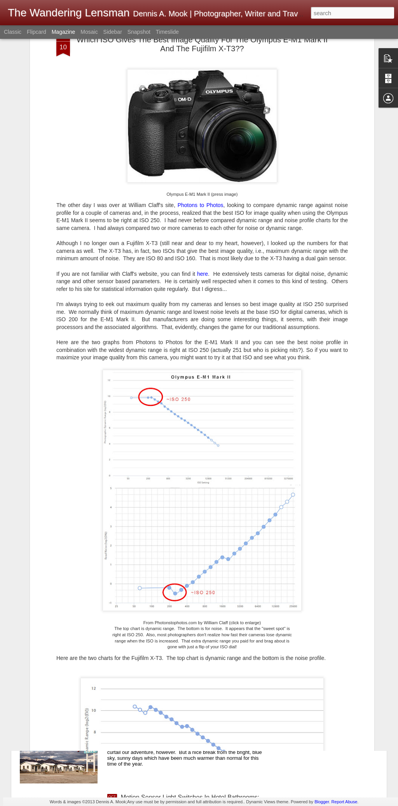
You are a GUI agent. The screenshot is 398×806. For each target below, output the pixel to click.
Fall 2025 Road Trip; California (163, 709)
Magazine (63, 32)
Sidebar (112, 32)
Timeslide (167, 32)
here (202, 179)
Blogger (321, 801)
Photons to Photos (200, 111)
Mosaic (89, 32)
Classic (12, 32)
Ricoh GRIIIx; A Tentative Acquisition (171, 621)
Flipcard (36, 32)
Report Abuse (345, 801)
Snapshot (138, 32)
